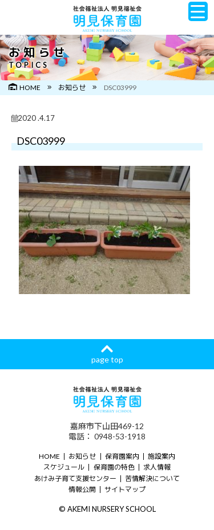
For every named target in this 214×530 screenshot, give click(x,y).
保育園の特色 (114, 467)
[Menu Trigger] (198, 11)
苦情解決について (152, 478)
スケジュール (63, 467)
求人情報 (157, 467)
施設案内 (161, 456)
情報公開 (82, 489)
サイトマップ (125, 489)
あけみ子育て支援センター (75, 478)
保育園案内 (122, 456)
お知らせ (72, 87)
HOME (25, 87)
